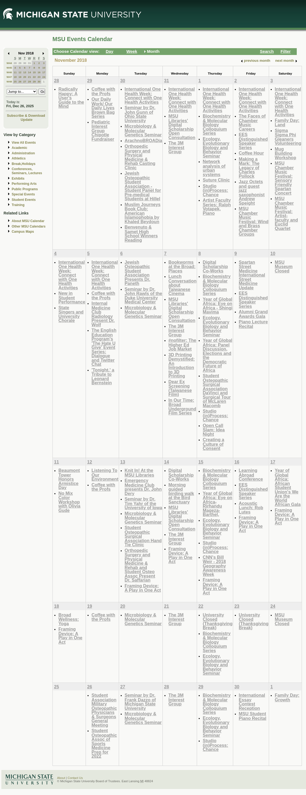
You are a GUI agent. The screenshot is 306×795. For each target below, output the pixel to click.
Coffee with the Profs (103, 91)
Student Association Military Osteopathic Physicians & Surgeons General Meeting (104, 710)
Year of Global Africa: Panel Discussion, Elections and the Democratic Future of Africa (217, 355)
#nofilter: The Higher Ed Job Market (182, 344)
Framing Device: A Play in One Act (143, 588)
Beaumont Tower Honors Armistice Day (69, 479)
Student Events (24, 200)
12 (19, 72)
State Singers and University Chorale (70, 314)
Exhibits (18, 178)
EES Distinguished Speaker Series (253, 141)
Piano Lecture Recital (253, 324)
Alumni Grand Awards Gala (253, 314)
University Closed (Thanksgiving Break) (218, 621)
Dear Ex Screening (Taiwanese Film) (180, 388)
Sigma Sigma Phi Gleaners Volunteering (288, 137)
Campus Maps (23, 232)
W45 (9, 67)
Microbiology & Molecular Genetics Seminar (143, 130)
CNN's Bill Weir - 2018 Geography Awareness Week (214, 566)
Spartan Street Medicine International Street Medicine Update (252, 275)
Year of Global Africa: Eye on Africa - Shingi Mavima (218, 306)
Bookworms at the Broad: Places (182, 266)
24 (43, 76)
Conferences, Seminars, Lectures (27, 171)
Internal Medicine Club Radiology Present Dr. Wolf (103, 314)
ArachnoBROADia (143, 140)
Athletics (19, 158)
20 (24, 76)
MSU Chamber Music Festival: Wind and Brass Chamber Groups (253, 221)
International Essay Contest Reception (252, 702)
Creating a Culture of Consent (213, 444)
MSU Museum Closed (284, 266)
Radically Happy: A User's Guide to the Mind (71, 98)
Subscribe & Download (26, 115)
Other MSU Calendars (29, 226)
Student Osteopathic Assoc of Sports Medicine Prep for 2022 (104, 743)
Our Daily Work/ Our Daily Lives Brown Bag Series (103, 108)
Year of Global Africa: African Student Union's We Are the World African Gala (288, 487)
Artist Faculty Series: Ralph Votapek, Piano (217, 207)
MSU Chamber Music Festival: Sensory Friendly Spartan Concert (284, 178)
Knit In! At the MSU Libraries (139, 472)
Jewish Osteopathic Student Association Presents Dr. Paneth (137, 273)
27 (24, 81)
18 (15, 76)
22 (34, 76)
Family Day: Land (287, 122)
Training (18, 205)
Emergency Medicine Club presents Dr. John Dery (143, 487)
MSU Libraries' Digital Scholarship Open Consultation (181, 126)
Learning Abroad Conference (251, 474)
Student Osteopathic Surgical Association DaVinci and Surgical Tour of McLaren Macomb (217, 390)
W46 (9, 72)
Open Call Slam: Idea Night (214, 430)
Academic (19, 148)
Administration (23, 153)
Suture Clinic (216, 179)
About (61, 777)
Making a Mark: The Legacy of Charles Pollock (249, 167)
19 (19, 76)
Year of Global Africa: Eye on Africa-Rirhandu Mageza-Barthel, (217, 504)
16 (39, 72)
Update (27, 120)
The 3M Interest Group (176, 147)
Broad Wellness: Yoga (68, 619)
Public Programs (25, 189)
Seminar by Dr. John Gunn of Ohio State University (140, 114)
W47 (9, 76)
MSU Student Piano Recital (252, 716)
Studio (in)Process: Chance (215, 190)
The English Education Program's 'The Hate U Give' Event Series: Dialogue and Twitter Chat (104, 347)
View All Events (24, 143)
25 (15, 81)
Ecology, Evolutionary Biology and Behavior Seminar (216, 147)
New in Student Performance (71, 297)
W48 (9, 81)
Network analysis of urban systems (214, 168)
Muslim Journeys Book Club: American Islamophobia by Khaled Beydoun (143, 213)
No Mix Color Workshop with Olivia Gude (69, 502)
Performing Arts (24, 184)
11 (15, 72)
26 (19, 81)
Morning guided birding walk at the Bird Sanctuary (181, 493)
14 (29, 72)
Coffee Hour (251, 153)
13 (24, 72)
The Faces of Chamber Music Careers (252, 122)
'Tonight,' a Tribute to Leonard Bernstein (103, 376)
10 (43, 67)
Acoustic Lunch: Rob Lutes (251, 507)
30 (24, 63)
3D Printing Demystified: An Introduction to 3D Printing (181, 365)
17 (43, 72)
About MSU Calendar (28, 221)
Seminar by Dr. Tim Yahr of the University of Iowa (143, 503)
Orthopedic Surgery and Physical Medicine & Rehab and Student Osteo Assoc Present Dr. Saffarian (140, 565)
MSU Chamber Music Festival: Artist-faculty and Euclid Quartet (286, 213)
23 (39, 76)
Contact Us (75, 777)
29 (19, 63)
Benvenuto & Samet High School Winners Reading (141, 234)
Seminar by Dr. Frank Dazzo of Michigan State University (140, 702)
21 (29, 76)
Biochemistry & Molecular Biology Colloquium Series (216, 124)
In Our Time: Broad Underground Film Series (182, 407)
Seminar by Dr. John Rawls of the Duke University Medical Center (143, 296)
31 (29, 63)
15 (34, 72)
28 (15, 63)
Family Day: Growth (287, 697)
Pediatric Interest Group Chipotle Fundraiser (103, 130)
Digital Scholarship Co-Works (215, 266)
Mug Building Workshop (285, 153)
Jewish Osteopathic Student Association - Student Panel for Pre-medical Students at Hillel (143, 186)
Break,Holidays (24, 164)
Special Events (23, 194)
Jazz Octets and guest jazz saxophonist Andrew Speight (252, 192)
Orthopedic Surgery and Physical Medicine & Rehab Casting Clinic (140, 157)
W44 (9, 63)
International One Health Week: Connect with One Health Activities (143, 96)
